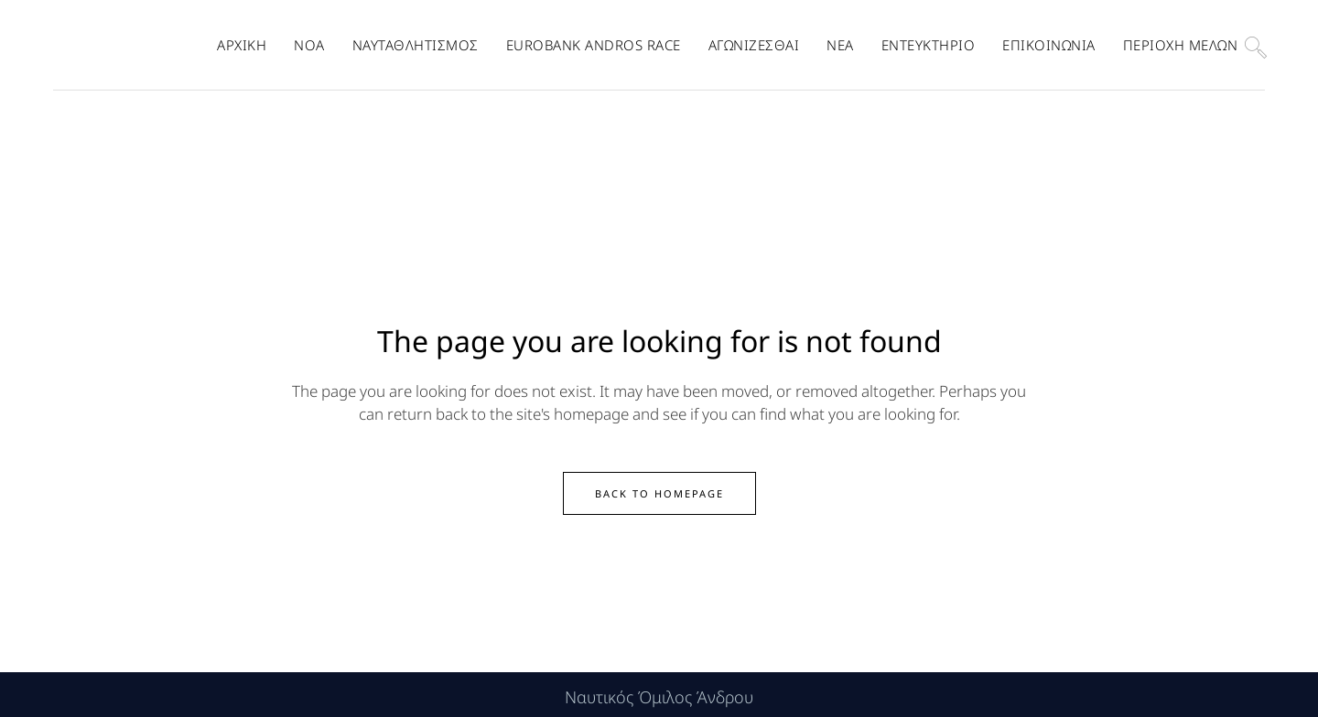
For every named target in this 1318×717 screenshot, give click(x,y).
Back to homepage (659, 489)
